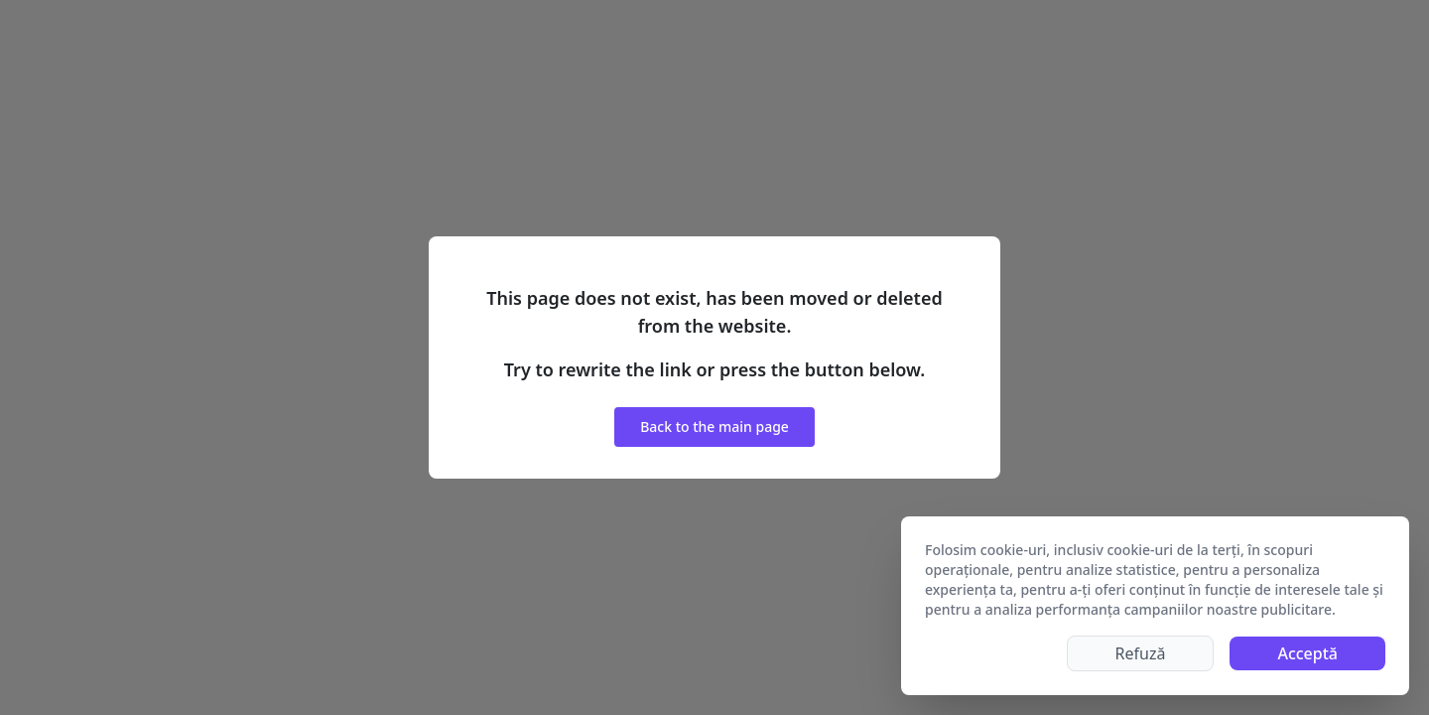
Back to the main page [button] (714, 426)
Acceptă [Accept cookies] (1307, 653)
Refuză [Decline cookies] (1140, 653)
